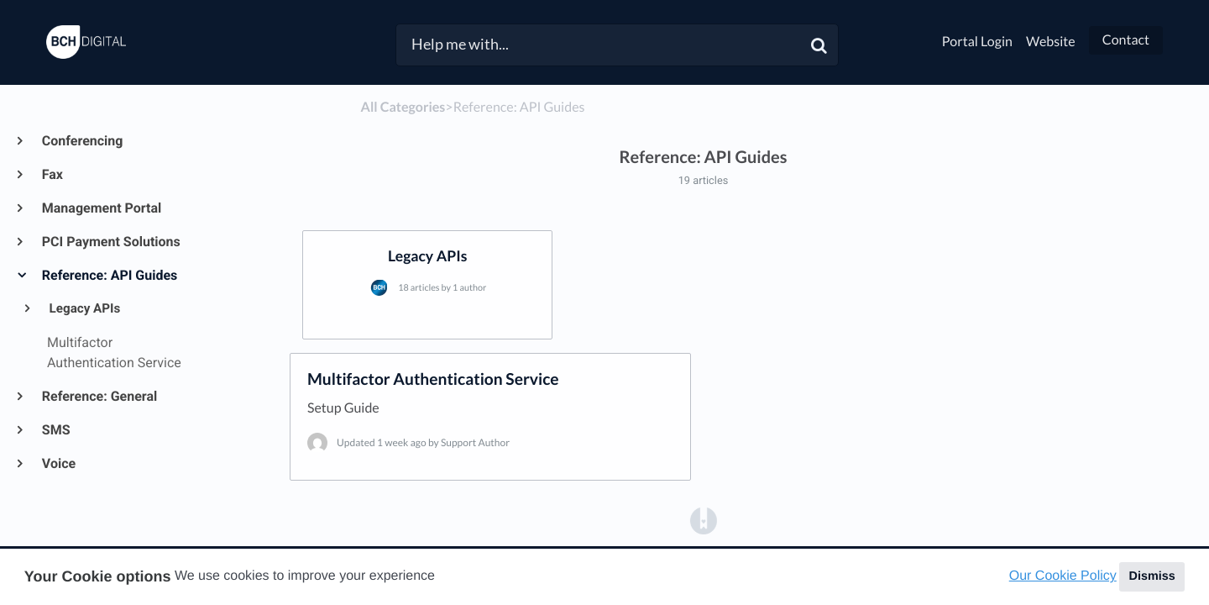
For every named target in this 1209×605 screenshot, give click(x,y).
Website (1051, 42)
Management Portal (100, 208)
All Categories (403, 107)
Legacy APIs (84, 308)
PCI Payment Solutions (110, 242)
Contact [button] (1125, 40)
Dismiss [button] (1151, 576)
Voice (58, 463)
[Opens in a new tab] (703, 520)
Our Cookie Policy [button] (1063, 576)
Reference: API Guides (108, 275)
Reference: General (98, 396)
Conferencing (81, 141)
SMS (55, 430)
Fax (51, 174)
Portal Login (977, 42)
